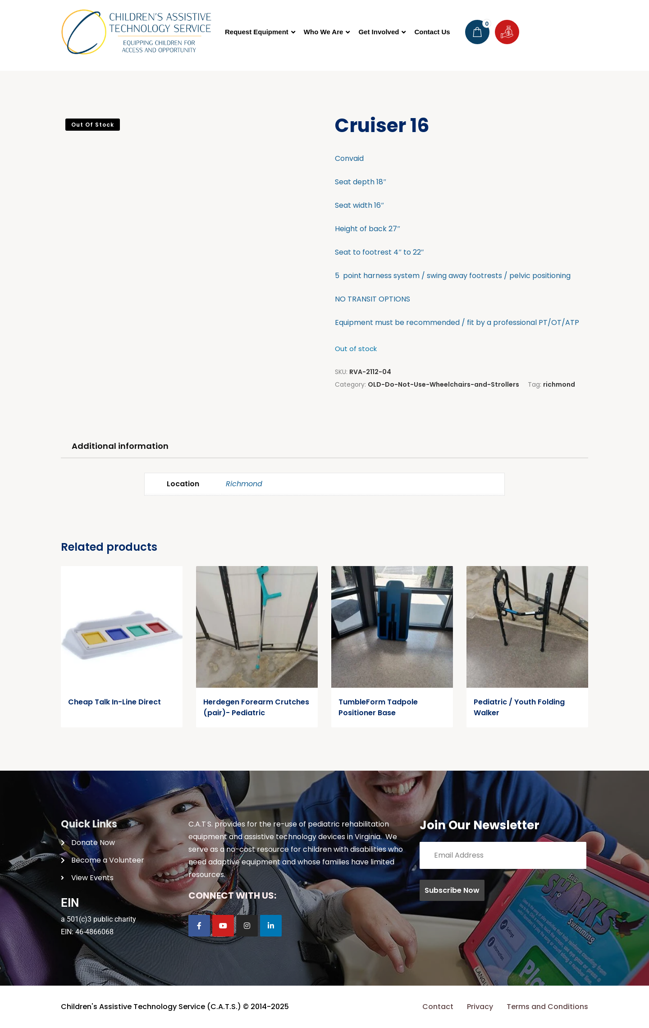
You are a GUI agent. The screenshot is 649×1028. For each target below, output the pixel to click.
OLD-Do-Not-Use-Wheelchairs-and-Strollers (443, 384)
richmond (559, 384)
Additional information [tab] (120, 446)
